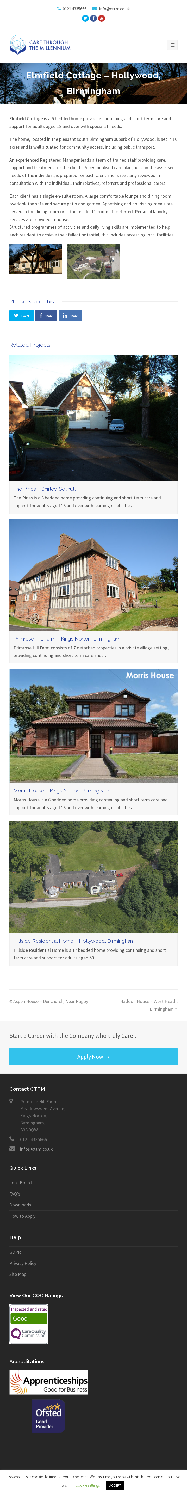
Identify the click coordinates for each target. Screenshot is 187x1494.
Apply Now (93, 1056)
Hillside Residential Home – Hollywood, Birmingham (74, 941)
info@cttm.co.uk (36, 1149)
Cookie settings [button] (88, 1485)
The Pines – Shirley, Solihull (45, 489)
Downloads (20, 1205)
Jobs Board (20, 1183)
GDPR (15, 1252)
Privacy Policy (22, 1263)
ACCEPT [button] (115, 1485)
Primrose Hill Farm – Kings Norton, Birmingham (67, 639)
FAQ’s (14, 1194)
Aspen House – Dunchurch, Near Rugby (48, 1001)
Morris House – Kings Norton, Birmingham (61, 791)
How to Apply (22, 1216)
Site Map (17, 1274)
